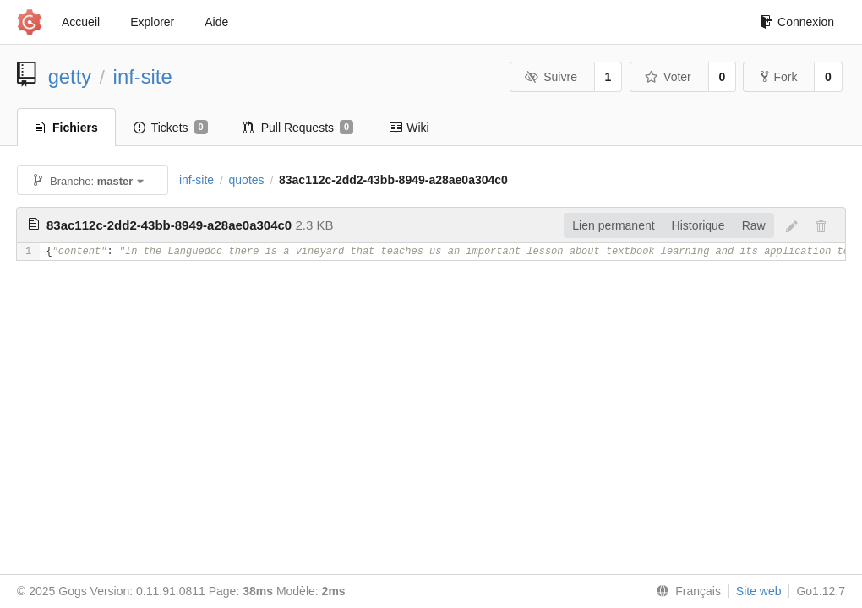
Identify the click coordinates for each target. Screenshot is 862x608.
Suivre (551, 77)
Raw (754, 225)
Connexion (797, 22)
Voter (668, 77)
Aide (216, 22)
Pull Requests (298, 127)
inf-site (142, 76)
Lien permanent (613, 225)
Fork (779, 77)
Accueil (81, 22)
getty (70, 76)
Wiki (408, 127)
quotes (247, 180)
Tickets (171, 127)
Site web (759, 591)
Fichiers (66, 127)
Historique (698, 225)
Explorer (152, 22)
